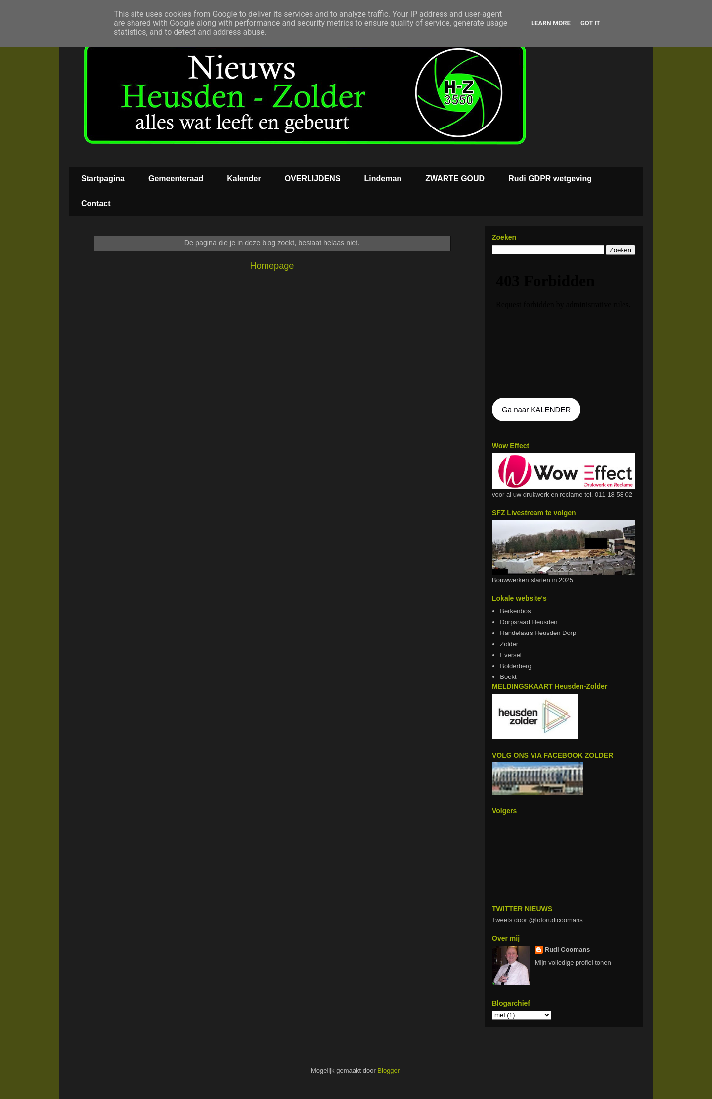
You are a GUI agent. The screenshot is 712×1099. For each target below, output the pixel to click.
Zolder (509, 644)
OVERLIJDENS (313, 178)
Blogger (388, 1070)
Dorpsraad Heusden (528, 622)
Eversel (510, 655)
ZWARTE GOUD (455, 178)
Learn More (551, 23)
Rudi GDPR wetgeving (550, 178)
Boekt (508, 676)
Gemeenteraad (175, 178)
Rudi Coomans (567, 949)
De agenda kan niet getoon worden (563, 327)
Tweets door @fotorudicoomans (537, 920)
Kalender (244, 178)
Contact (96, 203)
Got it (590, 23)
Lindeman (383, 178)
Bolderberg (516, 666)
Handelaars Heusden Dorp (538, 632)
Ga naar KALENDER (536, 409)
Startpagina (103, 178)
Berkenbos (515, 611)
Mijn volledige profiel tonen (573, 962)
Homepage (272, 266)
